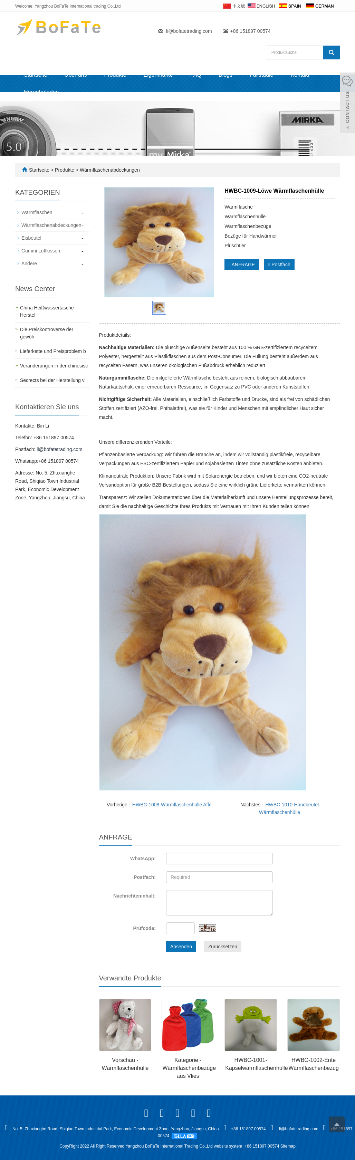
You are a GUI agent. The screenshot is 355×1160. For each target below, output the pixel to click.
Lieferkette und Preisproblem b (53, 351)
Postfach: (145, 877)
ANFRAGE (242, 264)
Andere (29, 263)
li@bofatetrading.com (189, 31)
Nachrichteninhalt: (134, 896)
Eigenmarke (158, 75)
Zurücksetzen (222, 946)
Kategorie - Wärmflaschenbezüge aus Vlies (189, 1068)
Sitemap (288, 1146)
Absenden (181, 946)
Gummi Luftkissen (40, 250)
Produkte (115, 75)
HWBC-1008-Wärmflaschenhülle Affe (172, 804)
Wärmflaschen (36, 212)
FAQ (195, 75)
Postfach (279, 264)
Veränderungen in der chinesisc (54, 365)
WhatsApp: (143, 858)
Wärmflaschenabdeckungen (109, 170)
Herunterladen (41, 92)
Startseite (35, 75)
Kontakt (299, 75)
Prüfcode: (144, 928)
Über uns (76, 75)
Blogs (225, 75)
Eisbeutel (31, 238)
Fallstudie (261, 75)
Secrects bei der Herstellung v (52, 380)
